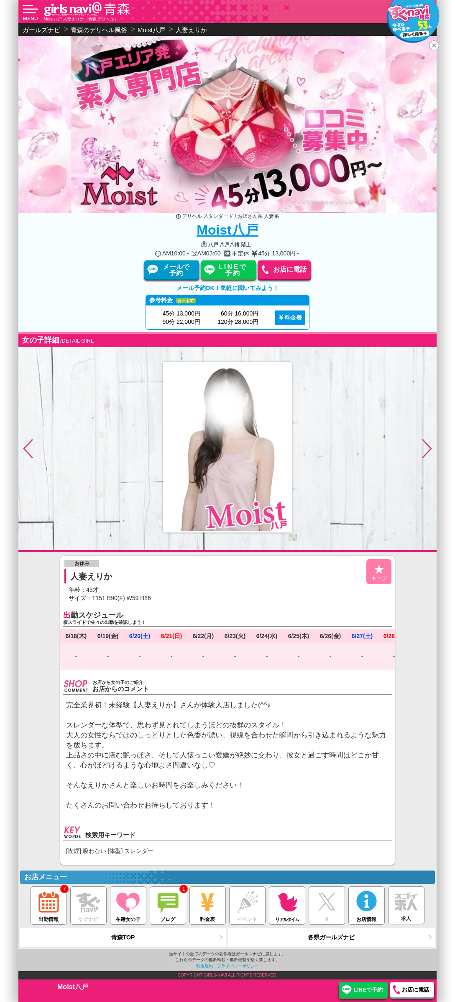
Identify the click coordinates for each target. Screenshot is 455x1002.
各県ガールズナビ (331, 937)
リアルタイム (287, 904)
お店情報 (366, 904)
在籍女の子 (128, 904)
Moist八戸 (227, 229)
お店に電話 (290, 269)
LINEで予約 (233, 270)
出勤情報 (48, 904)
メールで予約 (176, 270)
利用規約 (204, 966)
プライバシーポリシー (238, 966)
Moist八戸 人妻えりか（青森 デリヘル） (80, 19)
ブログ (168, 904)
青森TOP (123, 937)
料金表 (293, 317)
